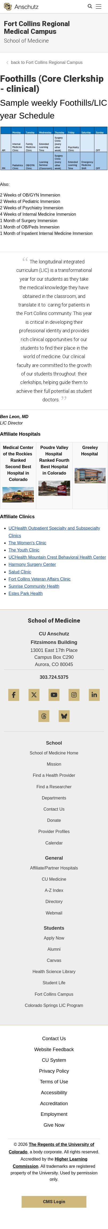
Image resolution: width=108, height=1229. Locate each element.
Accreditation (54, 1103)
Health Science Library (54, 971)
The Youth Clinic (24, 550)
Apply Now (54, 938)
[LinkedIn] (94, 703)
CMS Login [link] (54, 1201)
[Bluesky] (64, 724)
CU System (54, 1060)
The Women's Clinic (27, 543)
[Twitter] (34, 703)
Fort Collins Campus (54, 994)
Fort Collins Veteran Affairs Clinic (40, 579)
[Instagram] (74, 703)
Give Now (53, 1125)
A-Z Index (54, 890)
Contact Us (54, 809)
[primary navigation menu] (98, 6)
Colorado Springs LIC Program (54, 1005)
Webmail (54, 913)
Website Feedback (54, 1049)
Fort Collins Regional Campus (54, 62)
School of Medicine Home (54, 753)
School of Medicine (26, 41)
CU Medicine (54, 879)
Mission (54, 764)
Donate (54, 820)
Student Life (54, 983)
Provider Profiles (54, 831)
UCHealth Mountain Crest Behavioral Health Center (57, 557)
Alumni (54, 949)
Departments (54, 798)
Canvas (54, 960)
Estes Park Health (26, 593)
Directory (53, 901)
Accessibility (54, 1092)
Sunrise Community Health (34, 586)
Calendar (54, 843)
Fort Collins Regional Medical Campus (37, 27)
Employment (54, 1114)
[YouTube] (54, 703)
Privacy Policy (54, 1071)
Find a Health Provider (54, 775)
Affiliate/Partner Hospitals (54, 868)
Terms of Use (54, 1081)
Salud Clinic (20, 572)
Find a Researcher (54, 787)
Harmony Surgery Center (32, 564)
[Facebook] (13, 703)
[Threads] (43, 724)
